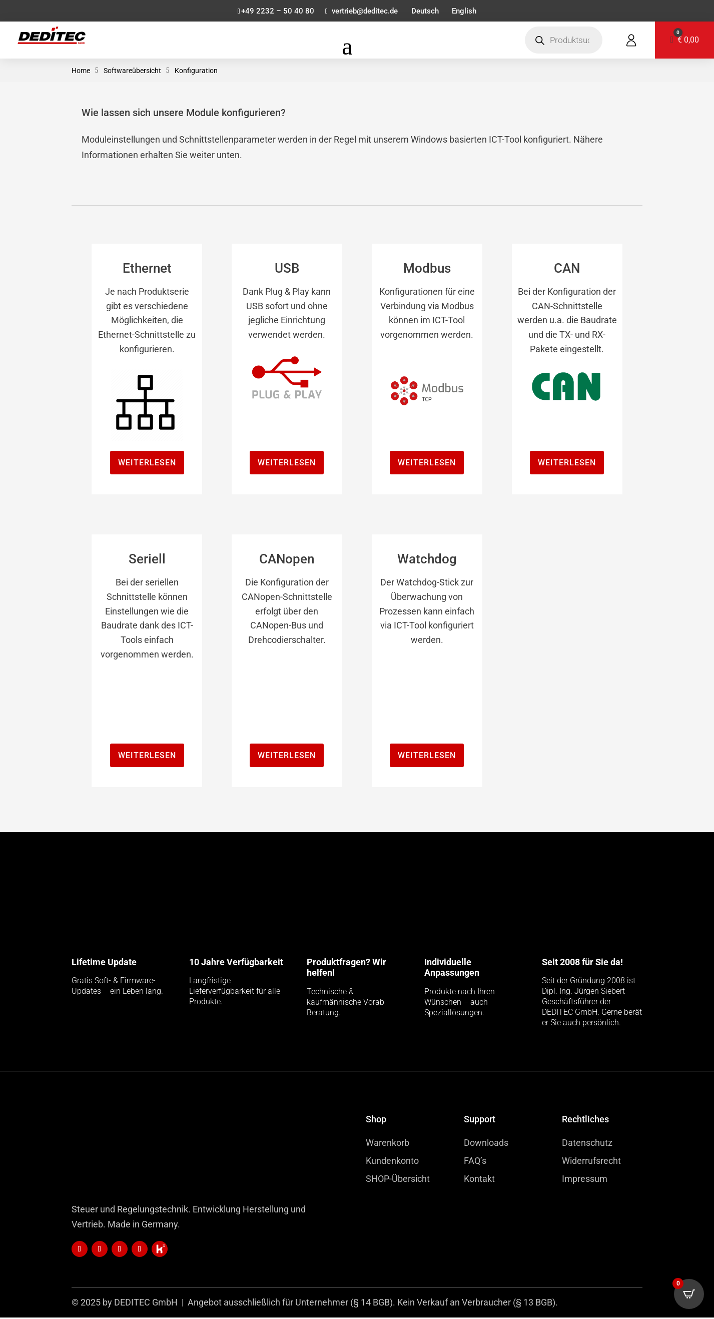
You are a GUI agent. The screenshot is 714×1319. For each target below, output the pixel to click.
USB (287, 269)
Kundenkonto (392, 1162)
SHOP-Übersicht (398, 1180)
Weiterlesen (147, 464)
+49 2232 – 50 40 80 (273, 12)
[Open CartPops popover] (689, 1294)
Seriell (147, 560)
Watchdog (427, 560)
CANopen (286, 560)
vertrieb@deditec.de (363, 12)
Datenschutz (587, 1144)
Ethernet (147, 269)
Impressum (584, 1180)
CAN (567, 269)
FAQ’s (475, 1162)
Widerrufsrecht (591, 1162)
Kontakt (479, 1180)
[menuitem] (426, 13)
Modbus (427, 269)
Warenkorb (387, 1144)
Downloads (486, 1144)
